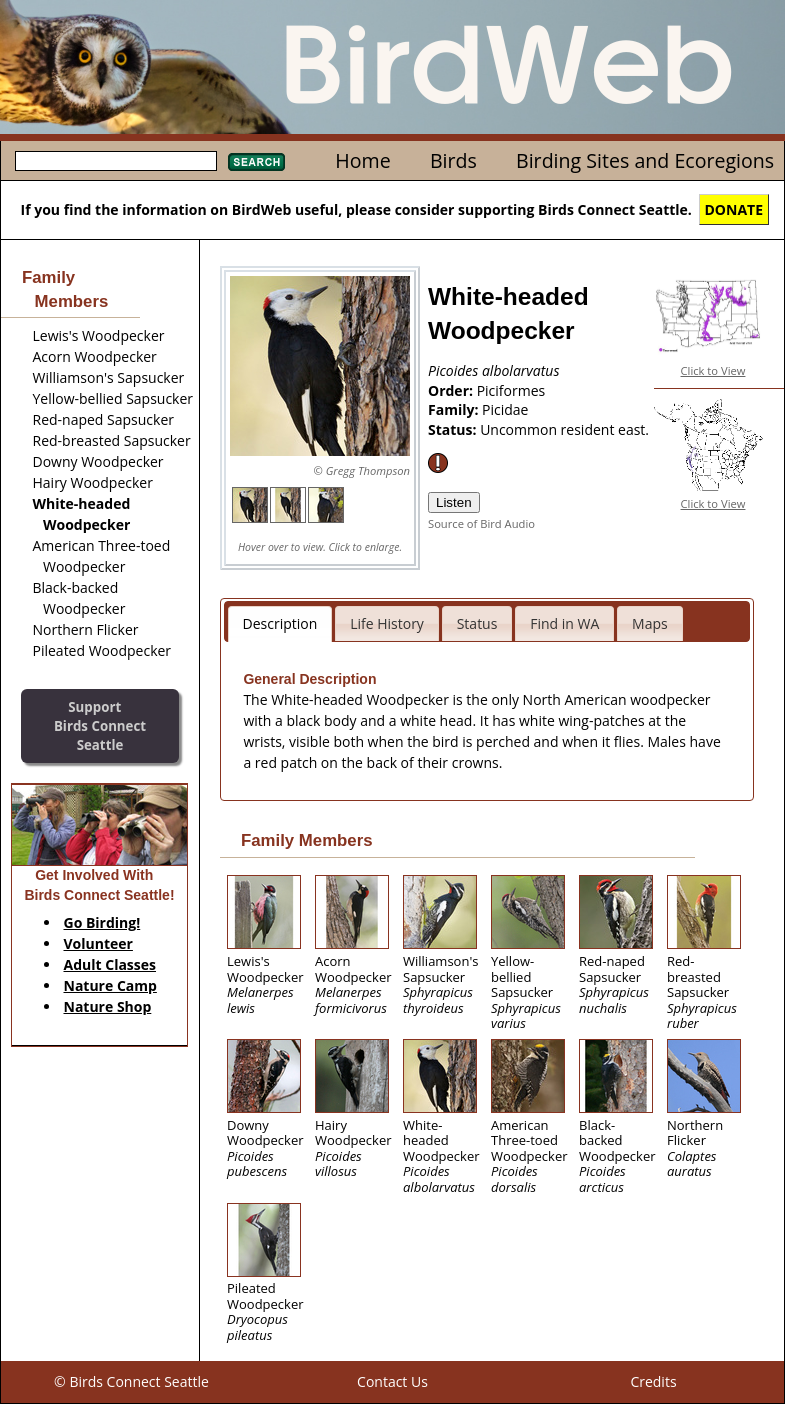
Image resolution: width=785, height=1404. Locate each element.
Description (280, 623)
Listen (454, 502)
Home (362, 160)
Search (256, 162)
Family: (455, 409)
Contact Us (392, 1381)
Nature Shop (108, 1006)
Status (477, 623)
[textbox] (116, 161)
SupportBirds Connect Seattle (100, 725)
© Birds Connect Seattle (131, 1381)
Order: (452, 390)
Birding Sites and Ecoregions (645, 160)
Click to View (713, 370)
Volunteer (98, 943)
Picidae (505, 409)
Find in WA (564, 623)
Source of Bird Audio (481, 523)
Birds (453, 160)
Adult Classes (110, 964)
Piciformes (511, 390)
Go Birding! (102, 922)
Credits (653, 1381)
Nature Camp (110, 985)
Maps (650, 623)
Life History (387, 623)
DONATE (734, 209)
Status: (454, 429)
